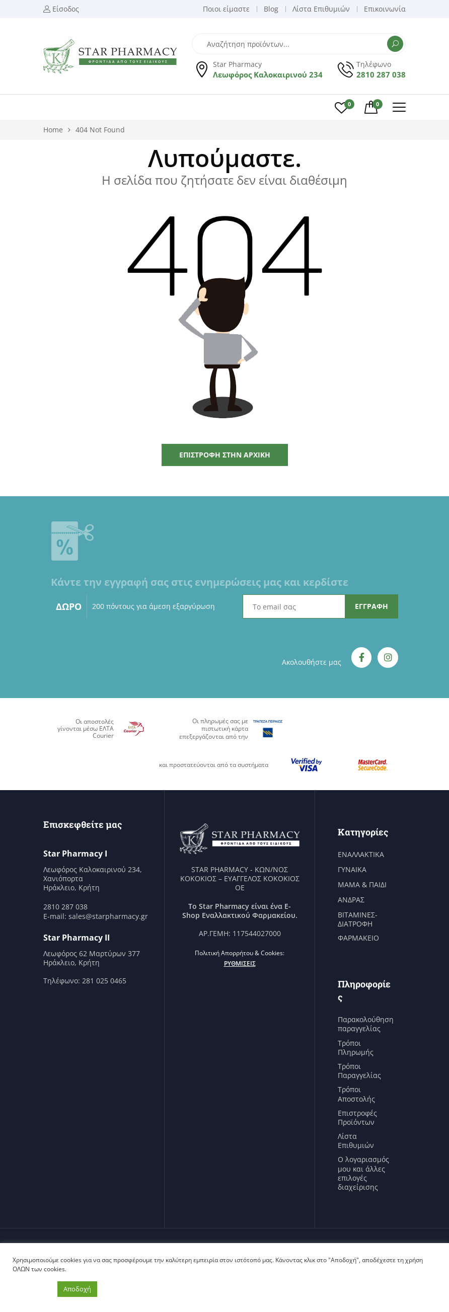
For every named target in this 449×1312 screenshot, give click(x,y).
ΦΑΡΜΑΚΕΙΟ (358, 938)
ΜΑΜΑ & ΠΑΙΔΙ (362, 884)
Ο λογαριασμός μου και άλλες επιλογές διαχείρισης (363, 1173)
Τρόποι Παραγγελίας (359, 1071)
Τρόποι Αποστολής (356, 1094)
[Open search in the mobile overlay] (299, 43)
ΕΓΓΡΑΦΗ (371, 606)
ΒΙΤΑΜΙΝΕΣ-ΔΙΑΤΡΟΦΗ (358, 919)
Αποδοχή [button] (77, 1288)
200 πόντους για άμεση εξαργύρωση (153, 606)
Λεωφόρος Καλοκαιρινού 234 (268, 74)
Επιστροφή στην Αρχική (224, 454)
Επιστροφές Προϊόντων (357, 1118)
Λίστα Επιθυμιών (356, 1141)
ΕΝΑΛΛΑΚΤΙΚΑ (361, 854)
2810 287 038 (381, 74)
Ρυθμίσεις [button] (240, 963)
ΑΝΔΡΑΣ (351, 899)
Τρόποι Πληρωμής (355, 1048)
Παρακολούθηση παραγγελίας (366, 1024)
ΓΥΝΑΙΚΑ (352, 869)
